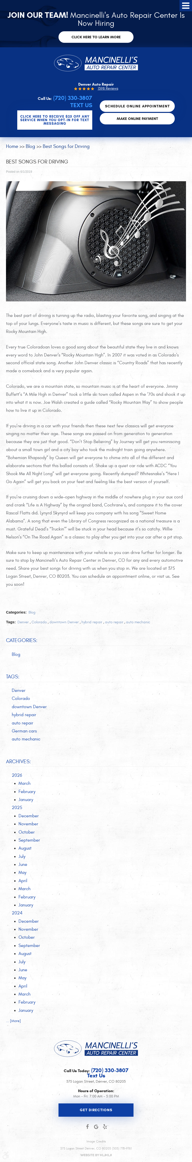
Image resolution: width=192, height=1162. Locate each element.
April (22, 880)
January (25, 799)
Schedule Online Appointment (137, 106)
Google (96, 1127)
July (22, 856)
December (28, 816)
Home (12, 146)
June (22, 864)
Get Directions (96, 1110)
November (28, 824)
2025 (17, 807)
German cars (24, 731)
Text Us (81, 105)
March (24, 783)
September (29, 840)
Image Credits (96, 1141)
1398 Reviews (108, 88)
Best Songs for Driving (66, 146)
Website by (96, 1155)
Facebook (87, 1127)
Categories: (22, 640)
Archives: (18, 761)
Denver (23, 622)
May (22, 872)
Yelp (104, 1127)
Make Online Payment (137, 118)
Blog (30, 146)
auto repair (114, 622)
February (27, 791)
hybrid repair (92, 622)
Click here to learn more (96, 37)
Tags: (13, 677)
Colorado (39, 622)
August (25, 848)
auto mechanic (138, 622)
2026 (17, 775)
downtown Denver (64, 622)
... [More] (13, 1021)
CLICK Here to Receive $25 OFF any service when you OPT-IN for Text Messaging (55, 120)
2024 (17, 913)
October (26, 832)
